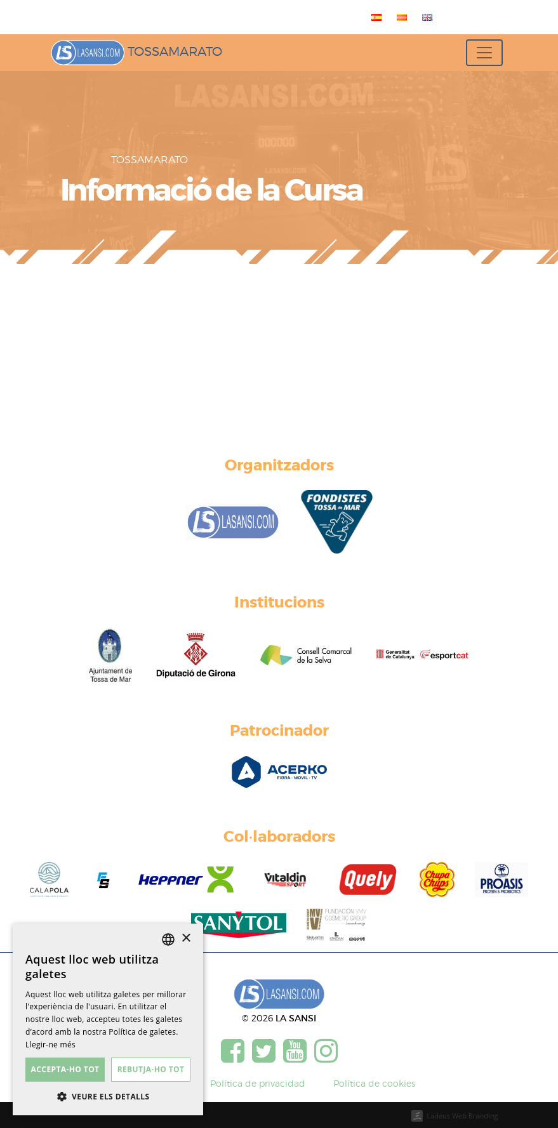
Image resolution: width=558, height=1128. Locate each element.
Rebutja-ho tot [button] (151, 1069)
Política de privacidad (257, 1083)
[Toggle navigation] (484, 52)
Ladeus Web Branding (462, 1115)
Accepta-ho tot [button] (65, 1069)
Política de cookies (374, 1083)
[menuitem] (374, 17)
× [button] (185, 938)
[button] (107, 1096)
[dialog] (108, 1019)
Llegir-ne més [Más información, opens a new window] (50, 1044)
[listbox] (168, 939)
